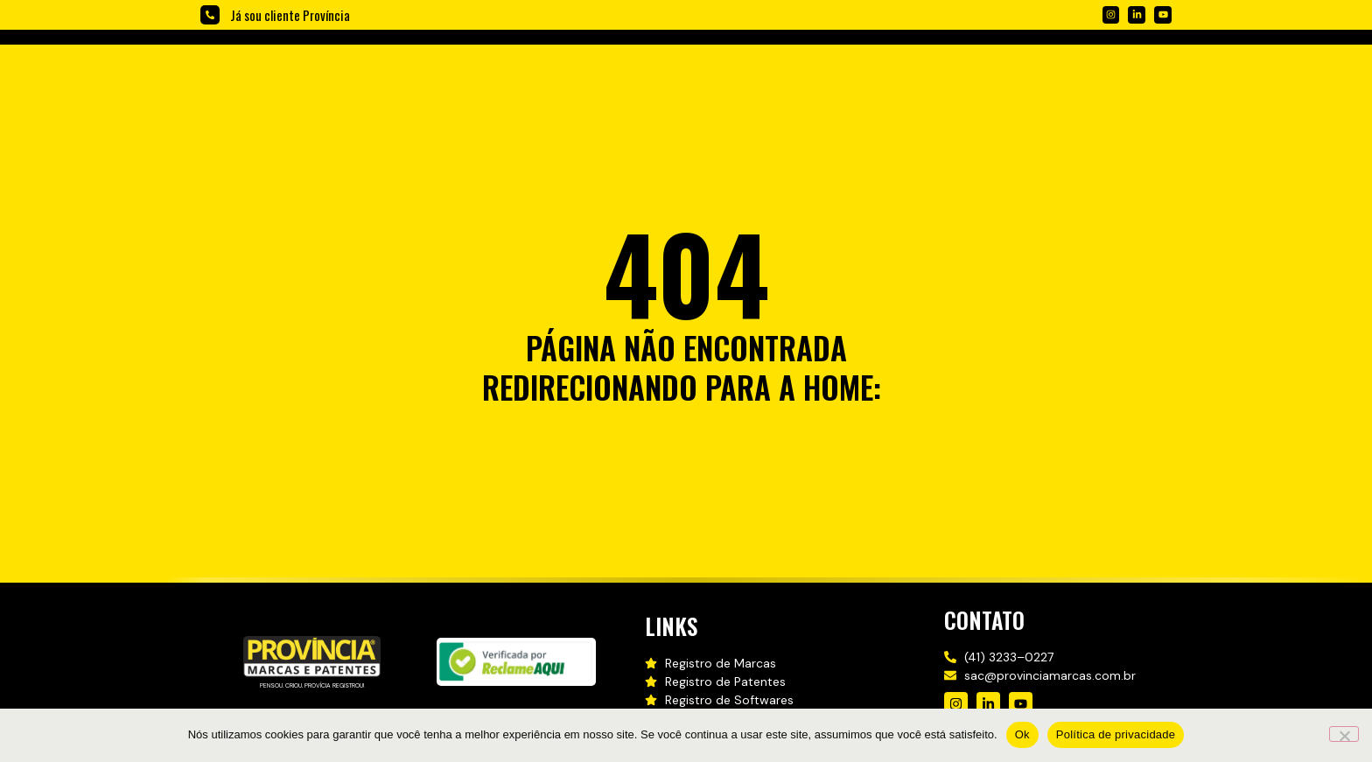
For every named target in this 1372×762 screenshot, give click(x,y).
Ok (1022, 734)
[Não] (1344, 734)
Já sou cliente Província (290, 14)
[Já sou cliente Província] (210, 14)
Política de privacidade (1116, 734)
